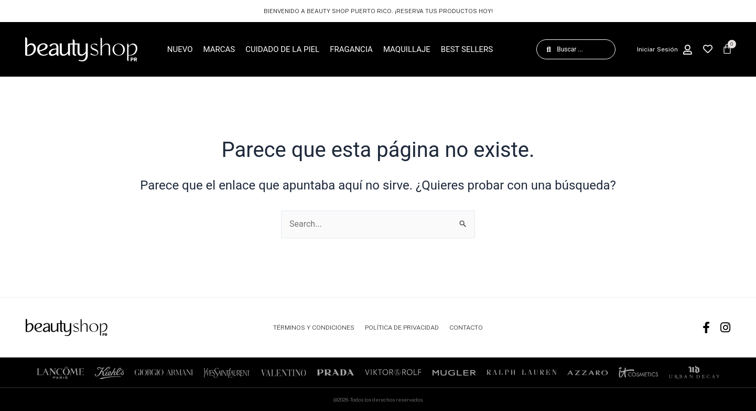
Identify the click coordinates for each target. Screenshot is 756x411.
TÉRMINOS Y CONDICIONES (313, 327)
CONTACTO (466, 327)
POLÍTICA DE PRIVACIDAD (402, 327)
